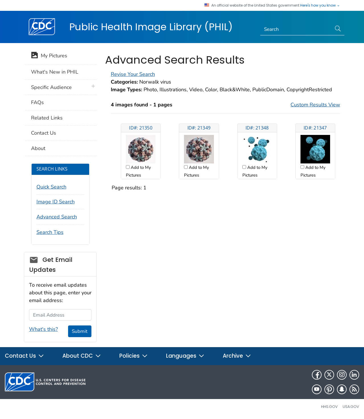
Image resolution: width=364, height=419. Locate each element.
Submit (79, 331)
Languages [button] (185, 356)
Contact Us (43, 132)
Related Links (47, 117)
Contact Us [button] (24, 356)
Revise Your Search (133, 74)
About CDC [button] (81, 356)
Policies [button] (133, 356)
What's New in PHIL (54, 71)
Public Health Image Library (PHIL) (151, 27)
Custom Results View (315, 104)
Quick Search (51, 186)
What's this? (43, 329)
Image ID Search (55, 201)
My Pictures (49, 56)
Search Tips (50, 232)
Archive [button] (237, 356)
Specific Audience (51, 87)
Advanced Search (56, 216)
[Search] (296, 29)
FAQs (37, 102)
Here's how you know (320, 5)
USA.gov (351, 406)
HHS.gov (329, 406)
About (38, 148)
